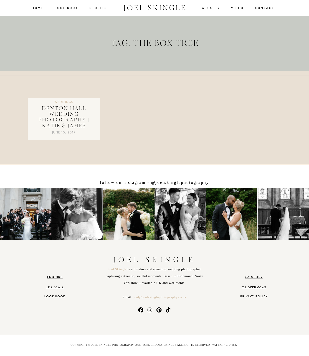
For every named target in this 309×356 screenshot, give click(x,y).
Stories (98, 8)
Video (237, 8)
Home (37, 8)
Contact (264, 8)
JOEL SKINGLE (155, 8)
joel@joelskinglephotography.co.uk (159, 297)
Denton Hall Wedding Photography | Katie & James (63, 117)
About (211, 8)
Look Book (66, 8)
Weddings (63, 102)
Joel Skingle (117, 269)
